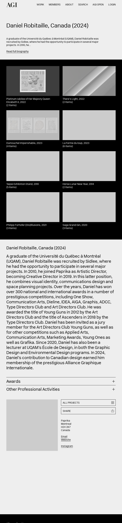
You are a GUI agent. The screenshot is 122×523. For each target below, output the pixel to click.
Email (64, 436)
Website (66, 440)
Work (40, 4)
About (69, 4)
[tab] (61, 381)
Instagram (67, 446)
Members (55, 4)
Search (83, 4)
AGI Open (98, 4)
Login (112, 4)
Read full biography (17, 51)
